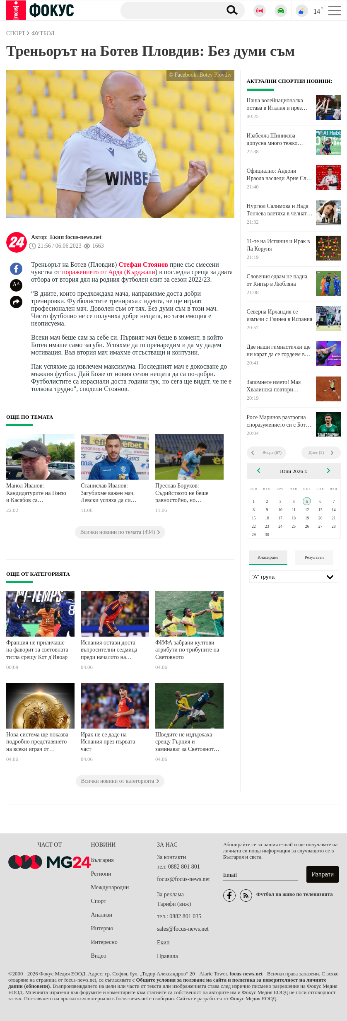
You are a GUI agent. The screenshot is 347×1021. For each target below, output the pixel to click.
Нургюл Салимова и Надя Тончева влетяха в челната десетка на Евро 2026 (278, 210)
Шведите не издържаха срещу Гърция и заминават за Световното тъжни (186, 742)
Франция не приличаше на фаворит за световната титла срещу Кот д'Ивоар (37, 650)
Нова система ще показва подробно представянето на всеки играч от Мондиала (37, 742)
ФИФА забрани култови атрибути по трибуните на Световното (187, 650)
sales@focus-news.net (182, 929)
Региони (101, 874)
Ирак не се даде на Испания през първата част (108, 741)
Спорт (98, 901)
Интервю (102, 928)
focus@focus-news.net (183, 879)
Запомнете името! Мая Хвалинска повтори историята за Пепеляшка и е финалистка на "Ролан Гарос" (278, 386)
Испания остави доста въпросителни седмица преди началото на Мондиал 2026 (109, 651)
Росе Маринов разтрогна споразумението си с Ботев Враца (279, 421)
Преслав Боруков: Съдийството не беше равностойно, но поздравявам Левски (181, 494)
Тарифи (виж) (174, 904)
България (102, 860)
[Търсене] (167, 9)
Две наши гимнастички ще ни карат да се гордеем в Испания (279, 351)
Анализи (101, 915)
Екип (163, 942)
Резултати (314, 557)
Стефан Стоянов (143, 264)
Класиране (268, 557)
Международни (110, 887)
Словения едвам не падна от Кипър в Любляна (277, 280)
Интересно (104, 942)
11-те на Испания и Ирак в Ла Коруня (278, 245)
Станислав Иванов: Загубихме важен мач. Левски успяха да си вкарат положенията (108, 494)
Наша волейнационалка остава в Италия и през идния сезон (275, 104)
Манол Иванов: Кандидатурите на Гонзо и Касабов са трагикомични (36, 494)
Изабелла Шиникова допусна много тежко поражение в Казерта (272, 140)
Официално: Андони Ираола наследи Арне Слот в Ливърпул (279, 175)
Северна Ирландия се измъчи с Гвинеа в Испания (280, 315)
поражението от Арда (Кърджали (108, 271)
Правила (167, 956)
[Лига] (293, 576)
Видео (98, 956)
